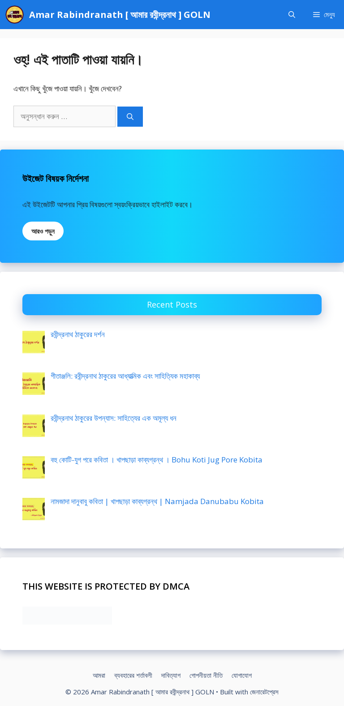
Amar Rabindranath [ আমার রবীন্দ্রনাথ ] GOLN (120, 15)
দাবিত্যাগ (171, 675)
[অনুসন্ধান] (130, 117)
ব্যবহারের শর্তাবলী (133, 675)
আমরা (99, 675)
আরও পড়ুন (43, 231)
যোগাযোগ (242, 675)
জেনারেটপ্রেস (264, 691)
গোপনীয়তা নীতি (206, 675)
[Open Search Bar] (292, 14)
